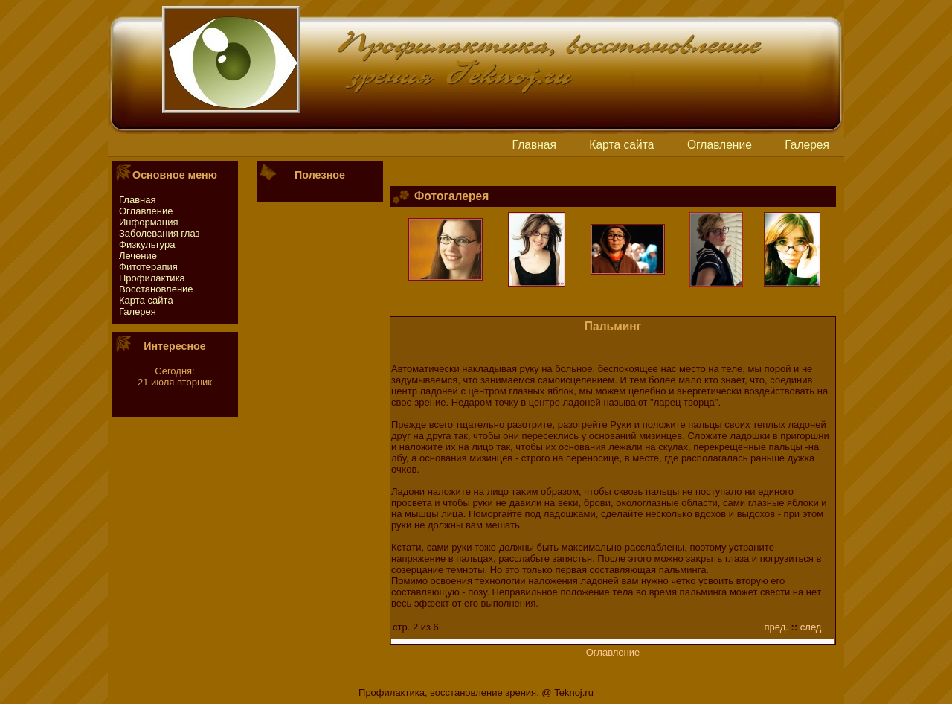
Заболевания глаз (159, 233)
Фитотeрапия (148, 266)
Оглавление (719, 144)
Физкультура (147, 244)
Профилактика (152, 278)
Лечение (138, 255)
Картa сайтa (621, 144)
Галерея (807, 144)
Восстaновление (156, 289)
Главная (534, 144)
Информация (148, 222)
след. (812, 627)
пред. (776, 627)
